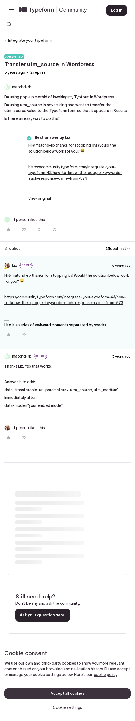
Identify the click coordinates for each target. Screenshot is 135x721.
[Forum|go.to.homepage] (58, 10)
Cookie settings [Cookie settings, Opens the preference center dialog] (67, 707)
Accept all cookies (67, 693)
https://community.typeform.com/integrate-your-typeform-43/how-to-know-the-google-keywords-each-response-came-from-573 (75, 173)
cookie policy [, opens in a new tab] (105, 674)
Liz (14, 265)
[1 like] (24, 220)
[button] (11, 11)
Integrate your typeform (30, 40)
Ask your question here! (43, 615)
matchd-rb (22, 87)
